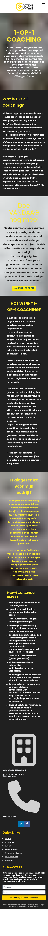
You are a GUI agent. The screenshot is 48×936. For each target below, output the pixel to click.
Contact (9, 860)
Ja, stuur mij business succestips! (24, 898)
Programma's (11, 849)
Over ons (9, 842)
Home (8, 838)
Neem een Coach (13, 853)
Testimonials (11, 856)
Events (8, 846)
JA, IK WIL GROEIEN (24, 288)
